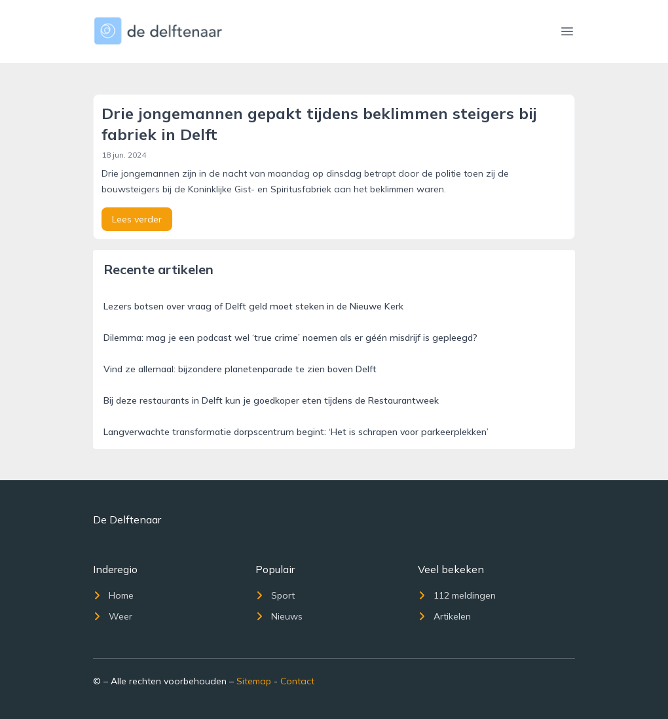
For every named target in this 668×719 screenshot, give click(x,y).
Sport (275, 595)
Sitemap (253, 681)
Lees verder (137, 219)
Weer (112, 616)
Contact (297, 681)
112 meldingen (457, 595)
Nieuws (279, 616)
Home (113, 595)
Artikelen (444, 616)
